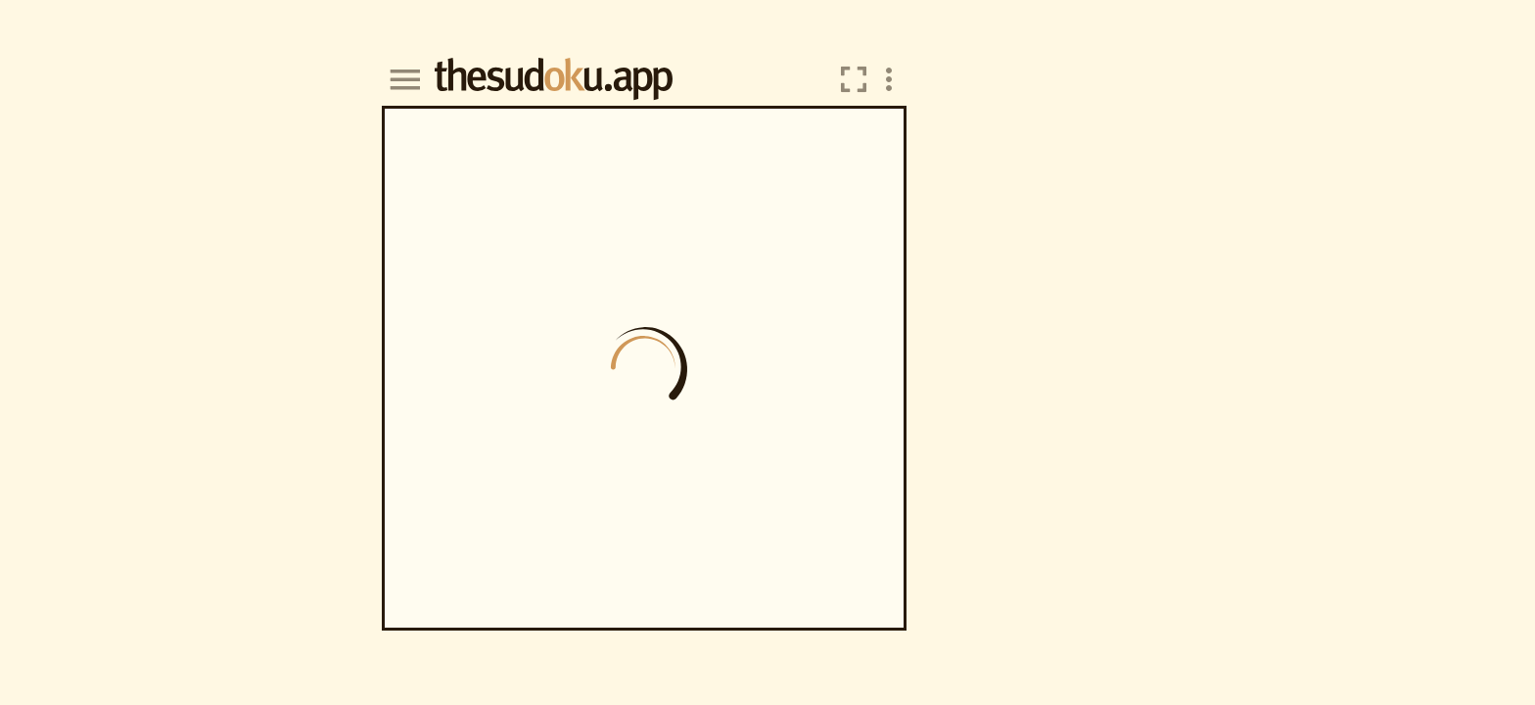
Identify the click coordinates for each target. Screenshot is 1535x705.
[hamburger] (405, 79)
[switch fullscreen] (853, 79)
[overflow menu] (889, 79)
